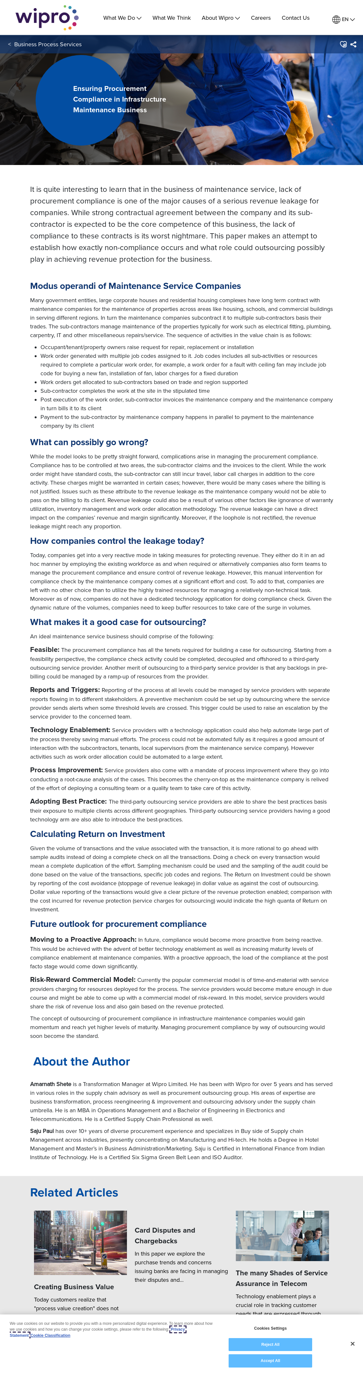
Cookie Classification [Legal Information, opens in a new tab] (50, 1335)
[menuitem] (343, 19)
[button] (343, 45)
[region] (181, 1344)
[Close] (353, 1344)
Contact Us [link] (296, 18)
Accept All (270, 1360)
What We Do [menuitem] (122, 18)
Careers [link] (261, 18)
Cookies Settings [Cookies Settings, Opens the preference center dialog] (270, 1328)
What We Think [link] (172, 18)
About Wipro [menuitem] (221, 18)
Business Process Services (48, 45)
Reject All (270, 1344)
